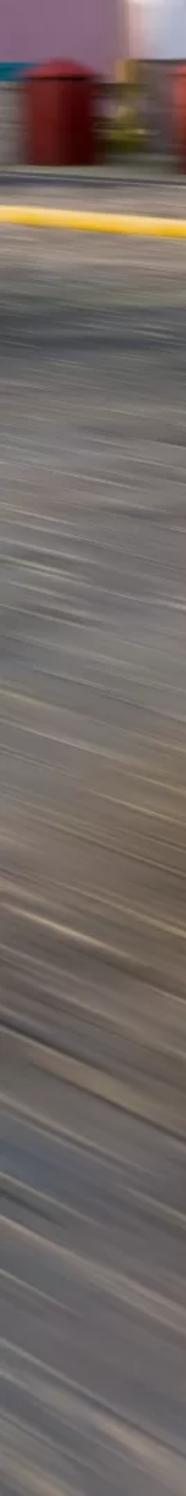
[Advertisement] (93, 67)
